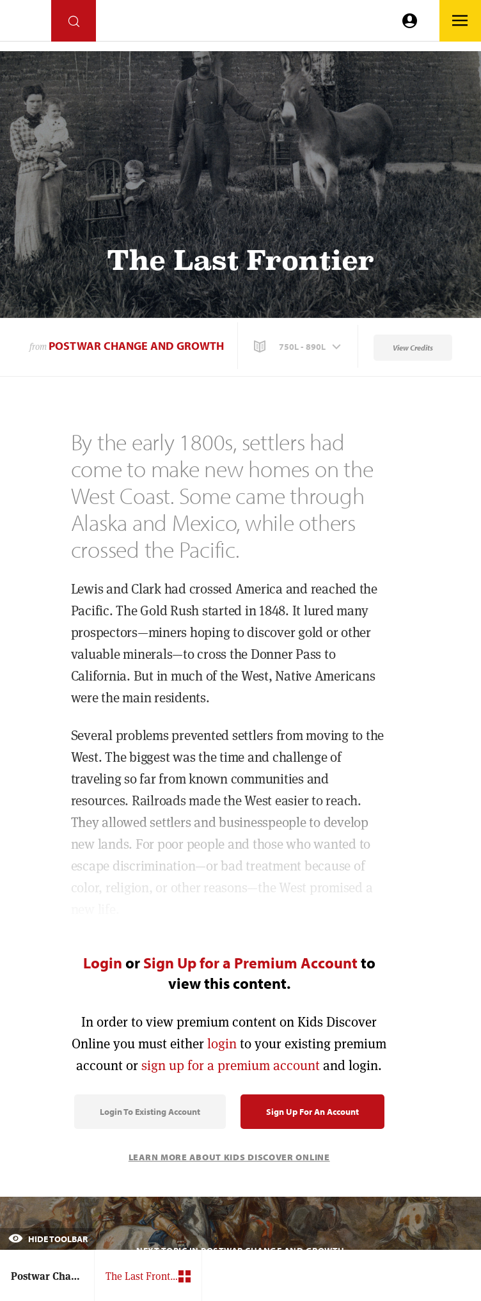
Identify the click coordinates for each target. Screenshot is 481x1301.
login (222, 1043)
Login (102, 962)
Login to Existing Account (150, 1111)
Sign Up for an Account (312, 1111)
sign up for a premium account (230, 1065)
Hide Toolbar (48, 1239)
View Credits (413, 347)
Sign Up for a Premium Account (250, 962)
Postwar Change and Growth (136, 345)
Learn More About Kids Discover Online (229, 1157)
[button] (298, 346)
